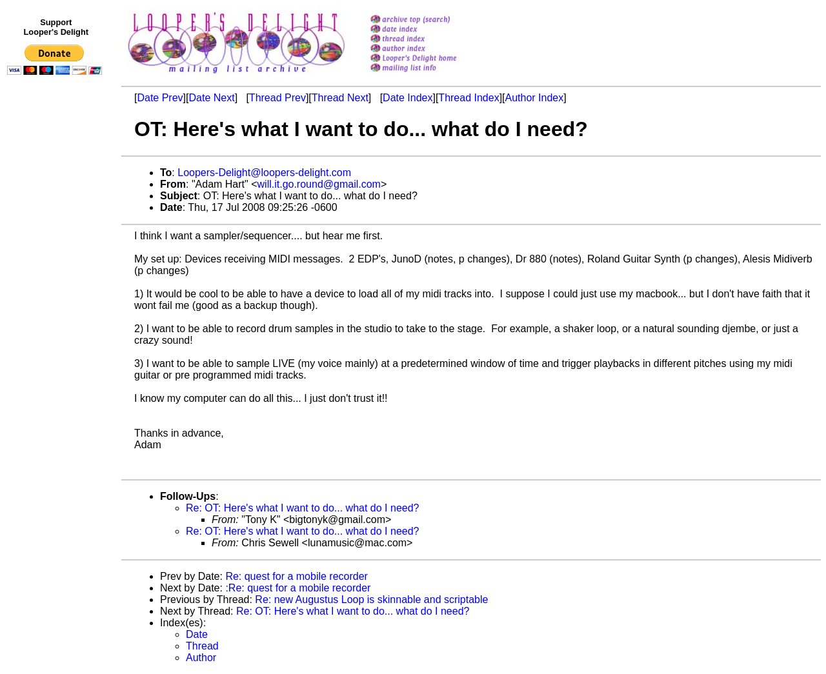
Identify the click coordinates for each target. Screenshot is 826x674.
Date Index (407, 97)
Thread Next (340, 97)
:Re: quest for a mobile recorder (297, 587)
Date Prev (160, 97)
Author (201, 657)
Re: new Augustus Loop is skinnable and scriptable (371, 599)
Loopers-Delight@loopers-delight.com (264, 172)
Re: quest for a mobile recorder (296, 576)
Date (197, 634)
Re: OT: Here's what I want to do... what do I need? (302, 507)
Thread (202, 645)
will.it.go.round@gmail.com (319, 184)
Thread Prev (277, 97)
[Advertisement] (56, 346)
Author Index (534, 97)
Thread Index (468, 97)
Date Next (211, 97)
